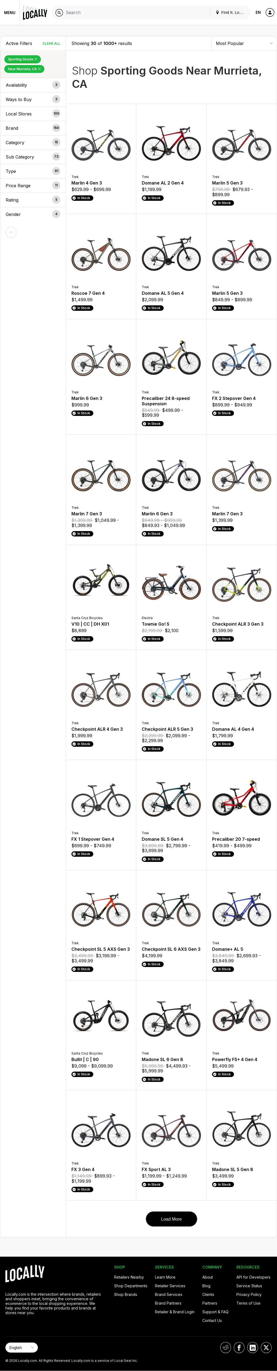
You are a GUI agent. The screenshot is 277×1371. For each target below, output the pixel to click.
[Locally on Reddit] (225, 1347)
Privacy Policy (249, 1294)
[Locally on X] (266, 1347)
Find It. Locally (232, 12)
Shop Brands (125, 1294)
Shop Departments (130, 1285)
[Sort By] (244, 43)
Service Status (249, 1285)
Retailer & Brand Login (174, 1311)
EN (258, 12)
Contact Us (212, 1320)
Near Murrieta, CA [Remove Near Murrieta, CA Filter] (24, 69)
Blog (206, 1285)
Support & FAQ (215, 1311)
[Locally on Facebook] (239, 1347)
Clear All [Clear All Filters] (51, 43)
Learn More (165, 1277)
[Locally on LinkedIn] (252, 1347)
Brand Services (168, 1294)
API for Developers (253, 1277)
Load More (171, 1219)
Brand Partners (168, 1303)
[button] (33, 85)
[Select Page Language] (21, 1348)
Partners (209, 1303)
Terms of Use (248, 1303)
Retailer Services (170, 1285)
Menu (9, 12)
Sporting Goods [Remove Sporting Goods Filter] (22, 59)
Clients (208, 1294)
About (207, 1277)
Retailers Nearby (129, 1277)
